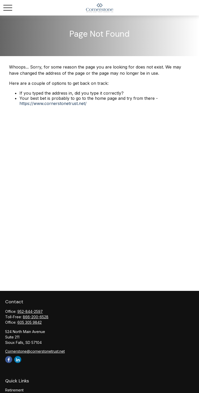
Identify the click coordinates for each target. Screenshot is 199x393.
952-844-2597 (30, 311)
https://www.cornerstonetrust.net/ (53, 103)
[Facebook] (8, 359)
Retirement (14, 390)
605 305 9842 (29, 322)
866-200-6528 (35, 317)
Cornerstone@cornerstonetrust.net (35, 351)
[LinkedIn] (17, 359)
